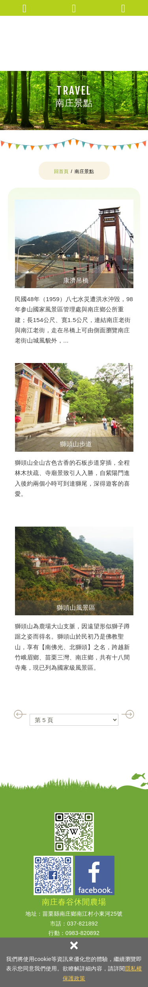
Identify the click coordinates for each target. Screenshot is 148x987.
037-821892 (82, 923)
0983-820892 (82, 933)
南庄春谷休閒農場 (74, 43)
